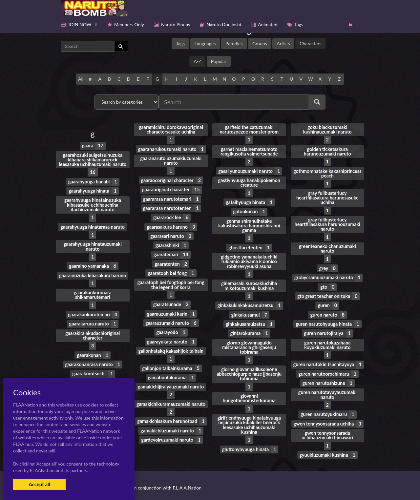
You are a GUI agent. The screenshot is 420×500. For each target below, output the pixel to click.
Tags (180, 43)
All (80, 79)
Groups (259, 43)
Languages (205, 43)
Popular (218, 61)
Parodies (234, 43)
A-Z (197, 61)
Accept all (39, 484)
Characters (310, 43)
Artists (283, 43)
